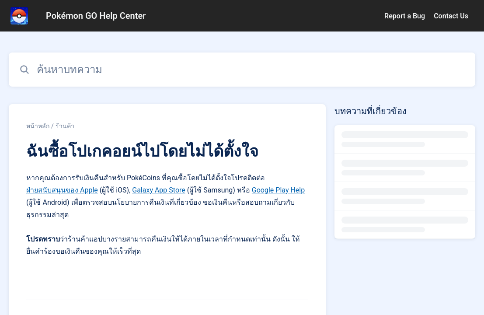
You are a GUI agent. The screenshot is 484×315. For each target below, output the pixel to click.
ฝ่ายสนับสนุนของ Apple (62, 190)
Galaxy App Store (158, 190)
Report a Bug (404, 16)
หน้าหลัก (37, 126)
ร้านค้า (65, 126)
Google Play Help (278, 190)
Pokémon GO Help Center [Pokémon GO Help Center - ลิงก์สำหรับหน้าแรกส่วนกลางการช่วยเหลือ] (96, 15)
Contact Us (451, 16)
